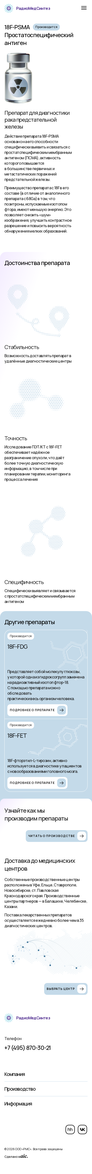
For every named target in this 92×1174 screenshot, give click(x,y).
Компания (14, 1074)
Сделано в (16, 1156)
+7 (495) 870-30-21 (27, 1048)
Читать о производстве (57, 836)
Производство (20, 1089)
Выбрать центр (66, 988)
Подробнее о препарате (38, 710)
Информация (18, 1103)
